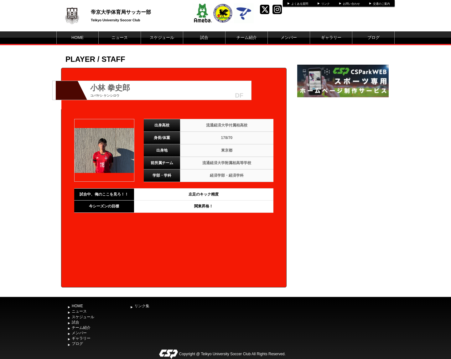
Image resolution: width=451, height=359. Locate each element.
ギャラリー (331, 37)
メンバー (289, 37)
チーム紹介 (246, 37)
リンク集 (141, 306)
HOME (77, 37)
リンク (325, 3)
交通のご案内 (381, 3)
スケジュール (162, 37)
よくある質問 (299, 3)
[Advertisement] (343, 146)
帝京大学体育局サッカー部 (121, 12)
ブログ (373, 37)
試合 (204, 37)
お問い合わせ (351, 3)
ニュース (119, 37)
